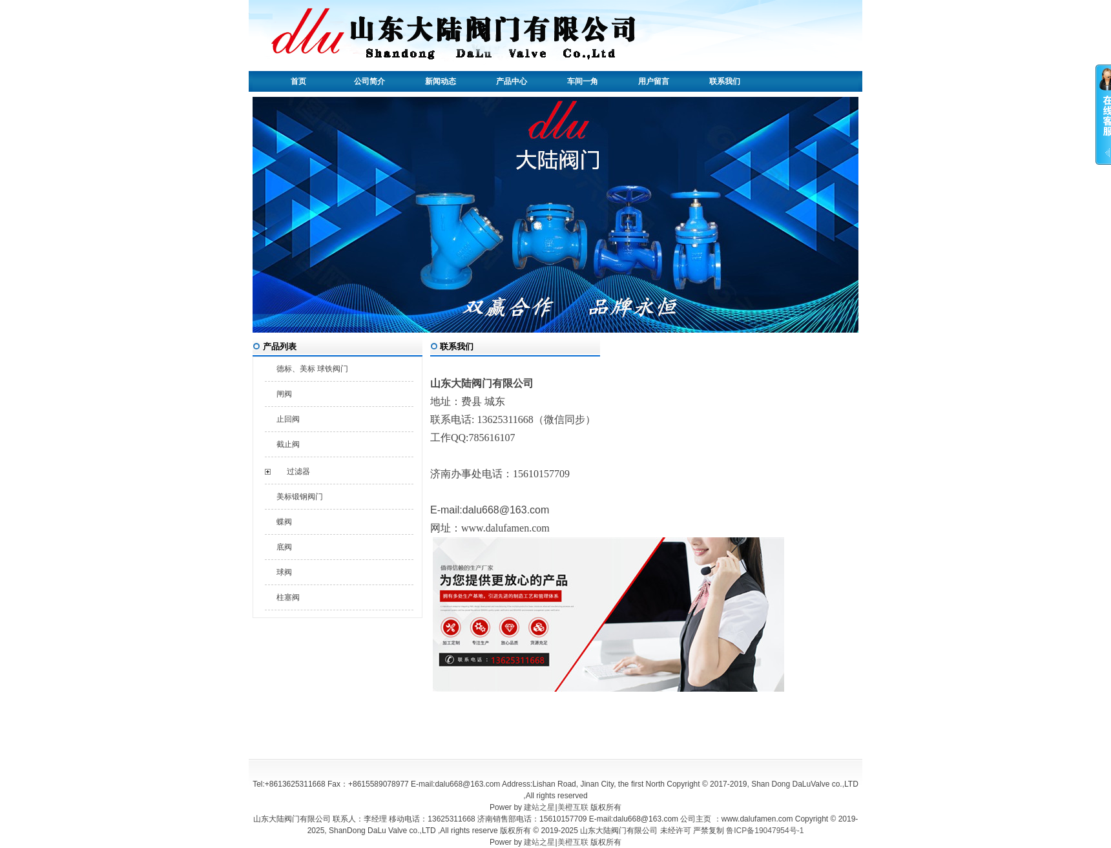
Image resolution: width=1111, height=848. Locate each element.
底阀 (284, 547)
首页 (298, 81)
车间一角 (582, 81)
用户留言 (653, 81)
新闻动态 (440, 81)
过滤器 (298, 471)
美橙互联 (572, 807)
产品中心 (511, 81)
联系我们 (724, 81)
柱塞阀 (288, 597)
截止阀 (288, 444)
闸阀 (284, 393)
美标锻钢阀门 (299, 496)
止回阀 (288, 419)
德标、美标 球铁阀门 (312, 368)
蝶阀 (284, 521)
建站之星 (539, 807)
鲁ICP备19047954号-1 (765, 830)
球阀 (284, 572)
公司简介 (369, 81)
